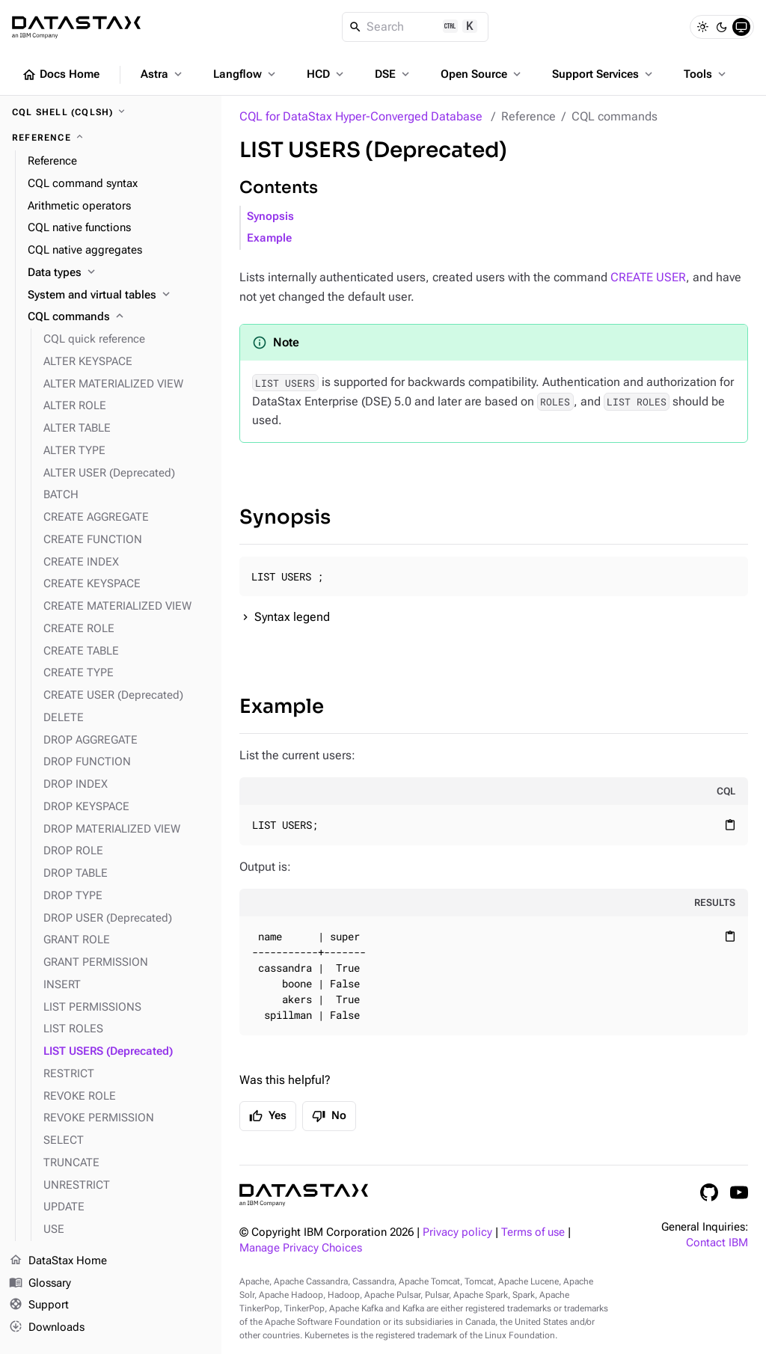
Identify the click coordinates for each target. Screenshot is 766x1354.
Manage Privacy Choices (300, 1248)
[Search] (415, 27)
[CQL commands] (118, 317)
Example (269, 238)
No (329, 1116)
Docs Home (60, 74)
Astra (163, 74)
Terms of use (533, 1232)
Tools (706, 74)
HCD (326, 74)
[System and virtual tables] (118, 295)
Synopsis (270, 216)
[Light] (702, 27)
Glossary (40, 1283)
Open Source (482, 74)
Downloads (47, 1328)
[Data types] (118, 273)
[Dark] (722, 27)
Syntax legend (292, 617)
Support (39, 1305)
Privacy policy (457, 1232)
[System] (741, 27)
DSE (393, 74)
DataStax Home (58, 1261)
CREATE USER (648, 277)
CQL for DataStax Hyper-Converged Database (360, 116)
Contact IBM (717, 1243)
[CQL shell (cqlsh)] (110, 112)
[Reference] (110, 137)
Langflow (245, 74)
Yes (268, 1116)
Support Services (603, 74)
